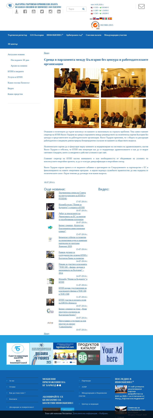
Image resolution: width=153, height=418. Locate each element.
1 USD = (100, 7)
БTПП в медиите (16, 62)
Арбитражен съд (74, 35)
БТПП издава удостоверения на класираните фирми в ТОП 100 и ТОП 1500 (73, 282)
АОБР (83, 378)
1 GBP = (100, 10)
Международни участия (115, 35)
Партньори (85, 372)
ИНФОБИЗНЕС (55, 35)
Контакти (11, 390)
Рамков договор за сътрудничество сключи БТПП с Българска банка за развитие (73, 246)
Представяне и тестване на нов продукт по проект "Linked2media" (72, 315)
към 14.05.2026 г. (97, 4)
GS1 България (37, 35)
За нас (10, 372)
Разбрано (104, 413)
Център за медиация (88, 395)
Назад (46, 44)
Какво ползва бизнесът (19, 74)
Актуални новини (16, 45)
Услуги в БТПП (15, 68)
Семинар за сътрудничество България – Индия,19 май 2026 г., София (131, 403)
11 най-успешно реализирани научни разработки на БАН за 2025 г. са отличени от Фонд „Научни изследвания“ (129, 383)
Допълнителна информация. (85, 413)
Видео (11, 79)
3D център (135, 35)
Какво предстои (15, 85)
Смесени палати (93, 35)
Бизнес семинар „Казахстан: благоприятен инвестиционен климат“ (72, 219)
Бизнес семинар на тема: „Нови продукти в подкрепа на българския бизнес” (73, 303)
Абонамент (67, 401)
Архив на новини (19, 57)
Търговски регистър (17, 35)
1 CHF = (100, 13)
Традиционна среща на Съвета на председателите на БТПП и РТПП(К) (72, 187)
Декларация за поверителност (20, 398)
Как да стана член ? (15, 384)
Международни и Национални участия (93, 385)
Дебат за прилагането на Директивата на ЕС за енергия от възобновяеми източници (72, 207)
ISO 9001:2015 (102, 25)
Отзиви (10, 378)
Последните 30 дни (20, 51)
